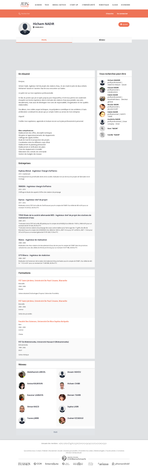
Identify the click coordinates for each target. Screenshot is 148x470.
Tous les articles (111, 451)
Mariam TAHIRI (74, 395)
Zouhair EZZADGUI (75, 418)
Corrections (120, 451)
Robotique (104, 5)
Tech (47, 5)
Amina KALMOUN (35, 383)
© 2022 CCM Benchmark (74, 453)
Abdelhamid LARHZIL (36, 372)
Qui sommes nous (29, 451)
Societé (60, 451)
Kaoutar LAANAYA (35, 395)
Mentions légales (99, 451)
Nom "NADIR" (113, 128)
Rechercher (25, 13)
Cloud (115, 5)
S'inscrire (109, 13)
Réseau (102, 40)
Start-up (74, 5)
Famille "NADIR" (114, 135)
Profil (44, 40)
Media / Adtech (59, 5)
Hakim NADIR (113, 95)
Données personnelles (71, 451)
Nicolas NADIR (113, 104)
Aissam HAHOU (74, 372)
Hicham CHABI (73, 383)
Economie (125, 5)
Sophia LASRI (73, 406)
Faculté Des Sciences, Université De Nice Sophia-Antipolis (43, 321)
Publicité (45, 451)
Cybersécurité (88, 5)
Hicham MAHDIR (114, 80)
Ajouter (125, 24)
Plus (55, 432)
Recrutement (53, 451)
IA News (38, 5)
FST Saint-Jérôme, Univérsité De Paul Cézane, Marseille (42, 280)
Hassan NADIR (113, 87)
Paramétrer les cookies (86, 451)
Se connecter (122, 13)
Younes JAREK (33, 418)
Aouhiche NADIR (114, 119)
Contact (38, 451)
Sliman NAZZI (33, 406)
